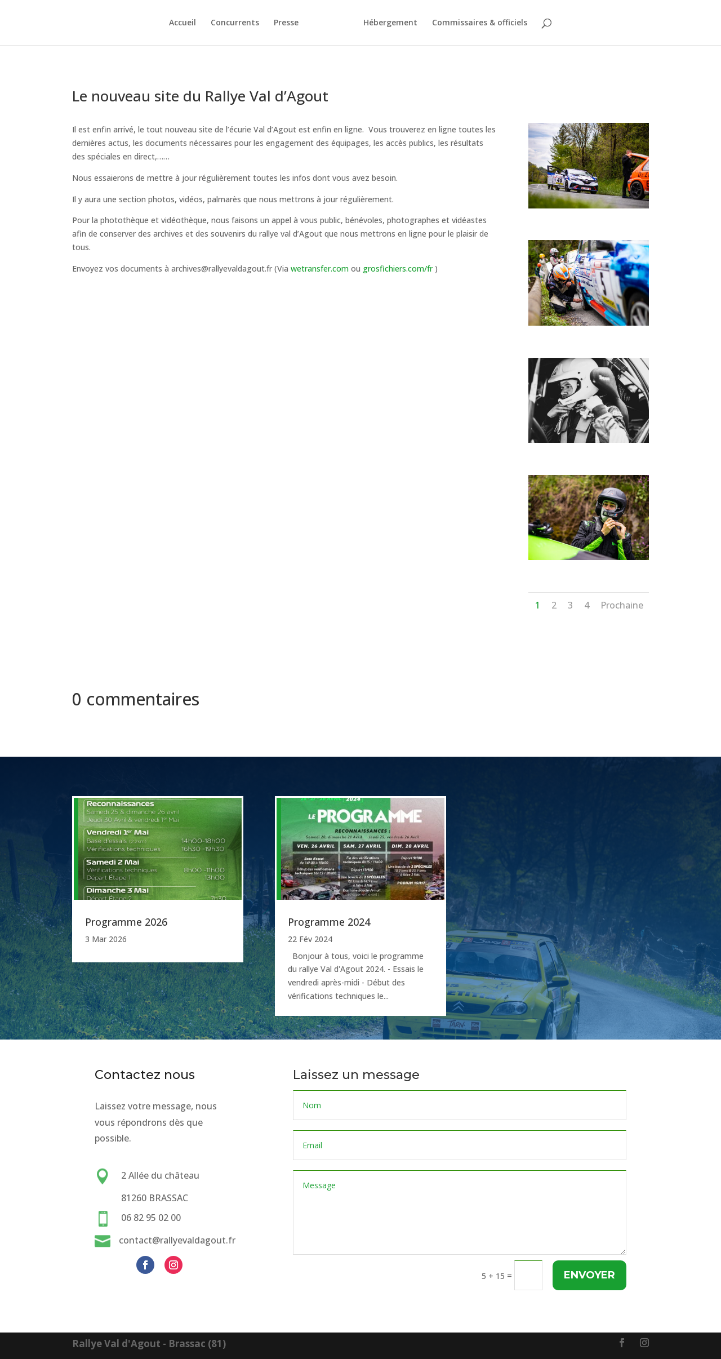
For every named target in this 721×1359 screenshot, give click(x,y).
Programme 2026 (126, 922)
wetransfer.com (320, 268)
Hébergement (395, 23)
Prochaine (621, 605)
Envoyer (589, 1275)
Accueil (177, 23)
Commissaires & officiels (484, 23)
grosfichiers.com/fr (398, 268)
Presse (281, 23)
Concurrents (230, 23)
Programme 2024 (329, 922)
